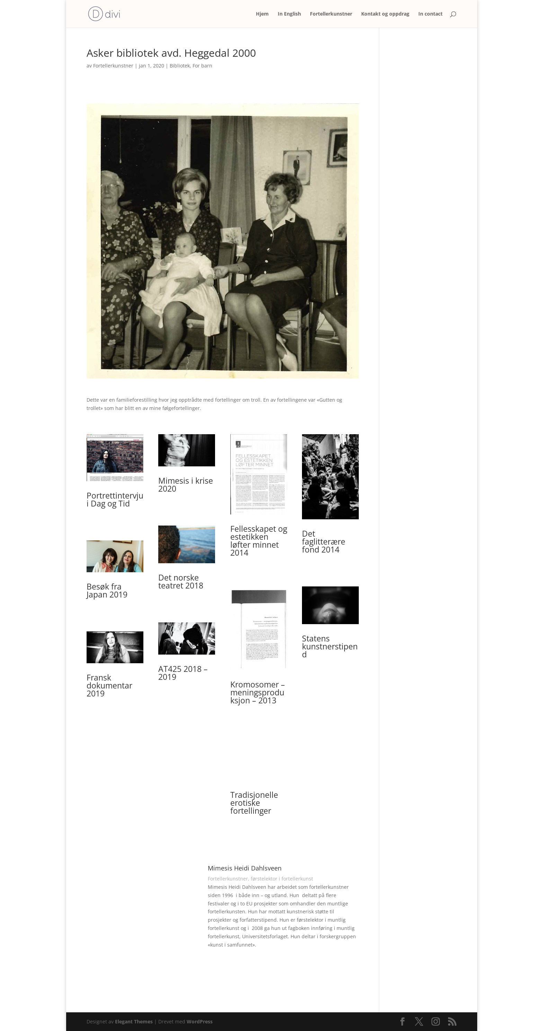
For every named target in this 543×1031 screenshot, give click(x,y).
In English (289, 14)
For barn (202, 65)
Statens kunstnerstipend (330, 646)
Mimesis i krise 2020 (185, 484)
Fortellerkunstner (331, 14)
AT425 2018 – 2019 (183, 672)
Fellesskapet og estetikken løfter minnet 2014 (258, 540)
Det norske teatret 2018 (180, 581)
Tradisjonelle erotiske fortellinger (254, 802)
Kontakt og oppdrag (385, 14)
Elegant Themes (134, 1021)
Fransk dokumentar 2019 (109, 685)
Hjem (262, 14)
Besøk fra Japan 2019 (107, 590)
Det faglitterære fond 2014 (323, 541)
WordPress (200, 1021)
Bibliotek (180, 65)
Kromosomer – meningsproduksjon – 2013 (257, 692)
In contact (430, 14)
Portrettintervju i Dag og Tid (115, 499)
